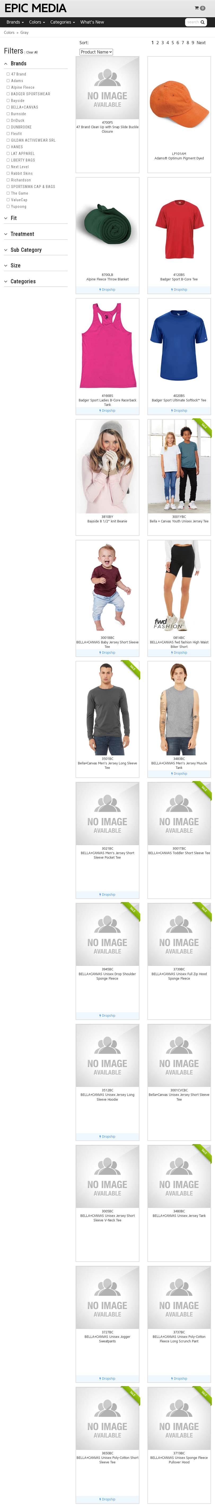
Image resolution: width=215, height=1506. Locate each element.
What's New (92, 22)
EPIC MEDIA (35, 8)
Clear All (32, 52)
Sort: (84, 43)
